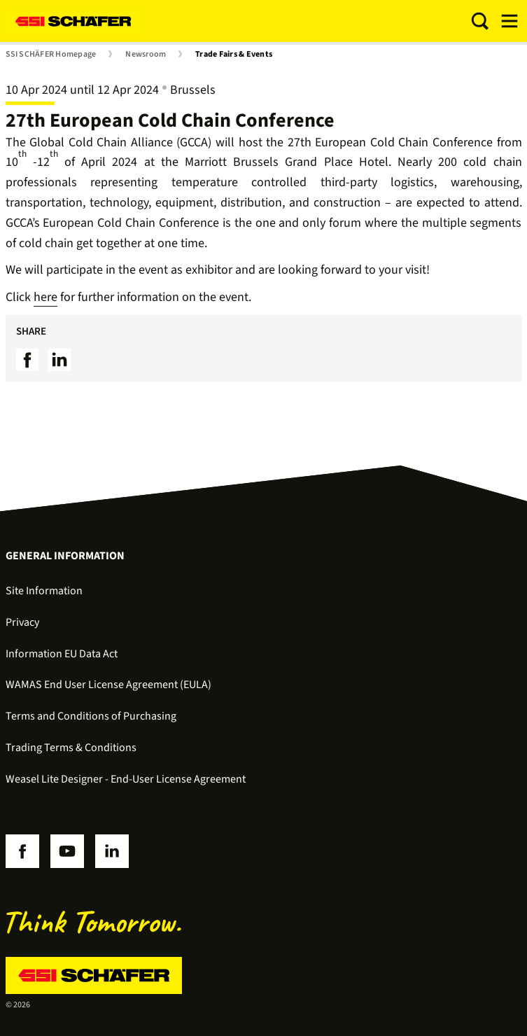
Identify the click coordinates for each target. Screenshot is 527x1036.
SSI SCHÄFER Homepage (51, 54)
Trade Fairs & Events (233, 54)
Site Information (44, 590)
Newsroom (145, 54)
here (45, 297)
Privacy (22, 622)
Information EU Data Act (62, 654)
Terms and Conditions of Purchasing (91, 716)
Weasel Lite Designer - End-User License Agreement (126, 779)
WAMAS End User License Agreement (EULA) (108, 684)
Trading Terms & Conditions (71, 747)
